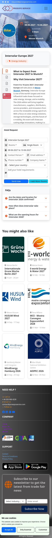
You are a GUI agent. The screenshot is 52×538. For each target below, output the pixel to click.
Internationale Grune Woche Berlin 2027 (12, 271)
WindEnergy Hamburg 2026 (13, 369)
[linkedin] (5, 2)
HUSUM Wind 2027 (12, 317)
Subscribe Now (34, 509)
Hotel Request (7, 95)
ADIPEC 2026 (37, 371)
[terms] (9, 456)
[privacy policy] (7, 459)
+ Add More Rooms (38, 181)
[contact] (5, 454)
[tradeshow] (7, 429)
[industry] (15, 501)
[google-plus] (8, 2)
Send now (16, 181)
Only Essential (25, 530)
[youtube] (13, 412)
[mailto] (24, 2)
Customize (43, 530)
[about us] (5, 426)
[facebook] (3, 2)
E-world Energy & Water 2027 (38, 270)
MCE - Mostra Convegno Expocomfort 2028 (37, 319)
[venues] (5, 431)
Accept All (9, 530)
